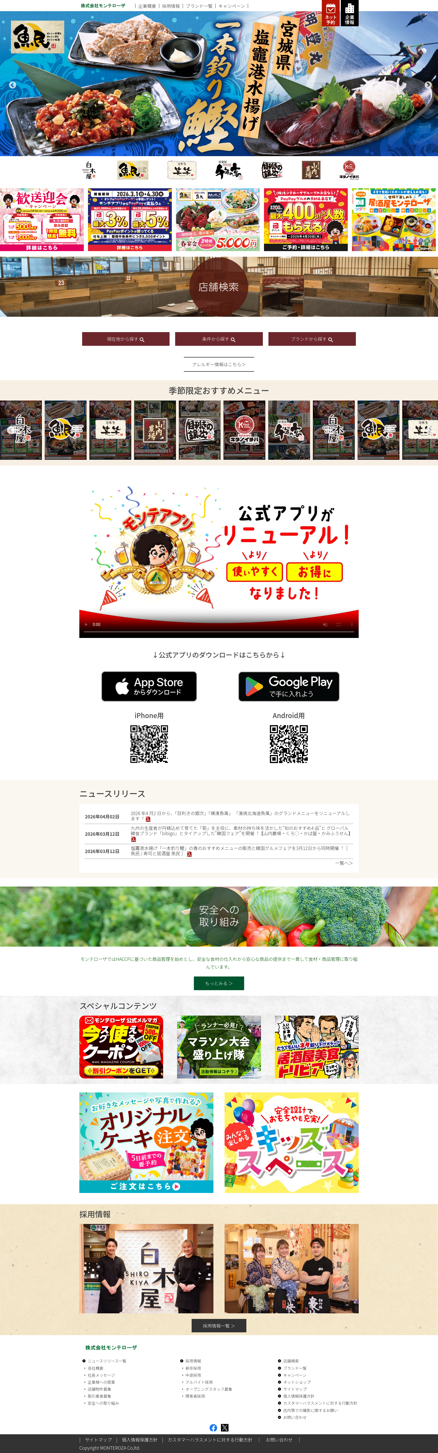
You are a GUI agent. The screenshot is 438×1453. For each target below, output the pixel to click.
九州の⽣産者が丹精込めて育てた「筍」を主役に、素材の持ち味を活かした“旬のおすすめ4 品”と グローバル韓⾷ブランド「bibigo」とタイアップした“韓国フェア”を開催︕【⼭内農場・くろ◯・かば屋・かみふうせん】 (242, 831)
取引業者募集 (99, 1396)
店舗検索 (291, 1361)
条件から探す (219, 338)
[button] (7, 217)
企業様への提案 (101, 1382)
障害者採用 (195, 1396)
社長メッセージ (101, 1375)
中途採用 (193, 1375)
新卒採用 (193, 1368)
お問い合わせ (295, 1417)
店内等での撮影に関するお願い (310, 1410)
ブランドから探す (312, 338)
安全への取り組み (103, 1403)
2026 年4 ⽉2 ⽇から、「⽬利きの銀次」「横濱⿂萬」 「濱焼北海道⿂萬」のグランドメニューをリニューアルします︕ (240, 816)
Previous (11, 84)
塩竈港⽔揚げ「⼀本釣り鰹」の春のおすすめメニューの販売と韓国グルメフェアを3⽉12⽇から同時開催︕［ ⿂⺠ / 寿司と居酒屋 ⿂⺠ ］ (239, 851)
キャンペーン (231, 6)
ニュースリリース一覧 (107, 1361)
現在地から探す (126, 338)
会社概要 (95, 1368)
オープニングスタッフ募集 (208, 1389)
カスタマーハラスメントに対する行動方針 (320, 1403)
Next (427, 84)
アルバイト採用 (199, 1382)
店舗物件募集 (99, 1389)
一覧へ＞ (344, 862)
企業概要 (147, 6)
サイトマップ (295, 1389)
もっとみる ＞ (219, 983)
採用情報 (171, 6)
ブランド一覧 (199, 6)
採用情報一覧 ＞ (219, 1325)
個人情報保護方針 (299, 1396)
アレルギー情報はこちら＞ (219, 364)
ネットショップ (297, 1382)
